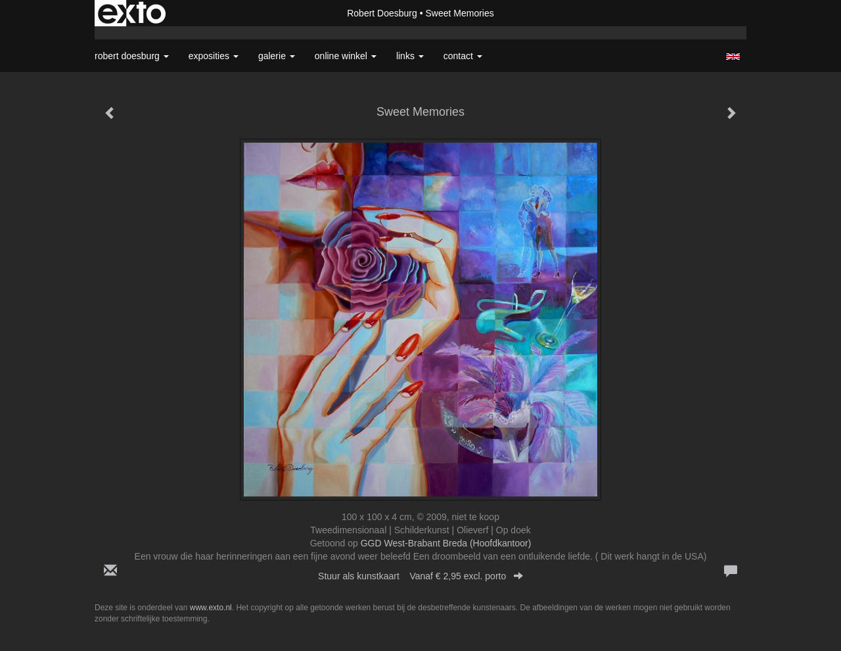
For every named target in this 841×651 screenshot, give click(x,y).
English (732, 56)
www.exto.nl (211, 607)
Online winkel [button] (345, 56)
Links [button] (410, 56)
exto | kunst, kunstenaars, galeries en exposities (132, 13)
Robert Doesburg (382, 13)
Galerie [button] (276, 56)
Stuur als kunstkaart (420, 576)
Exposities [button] (214, 56)
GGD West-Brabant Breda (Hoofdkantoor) (446, 543)
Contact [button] (462, 56)
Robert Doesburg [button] (132, 56)
